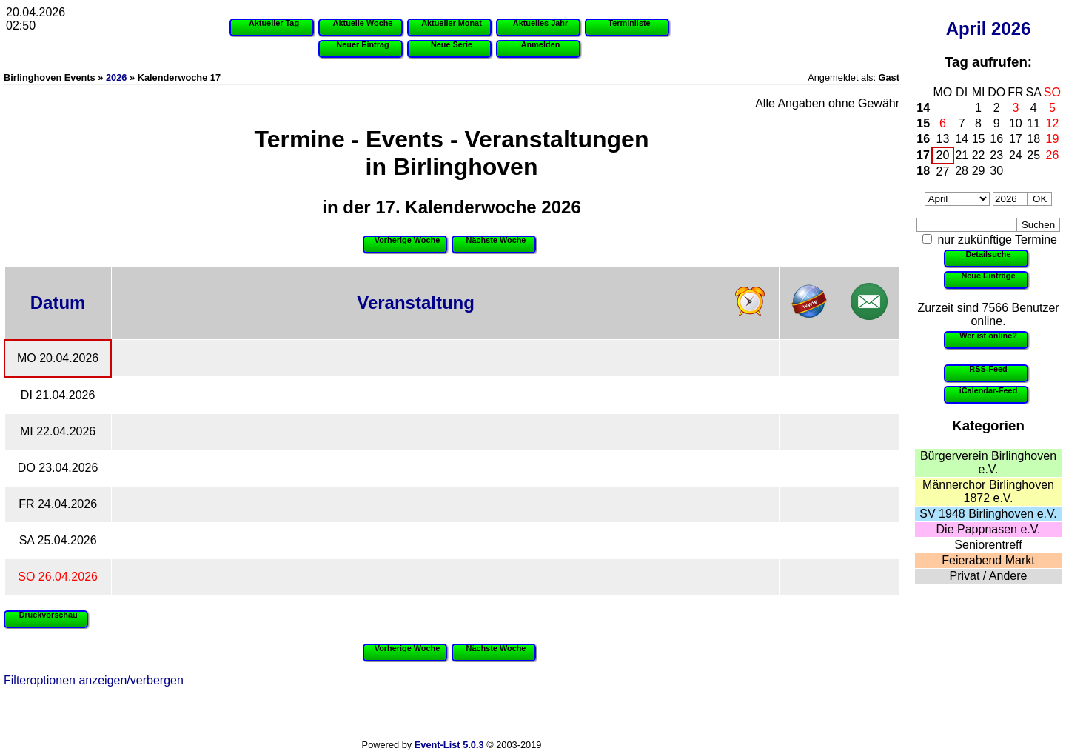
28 (961, 170)
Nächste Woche (496, 240)
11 (1033, 123)
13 (943, 139)
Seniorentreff (988, 544)
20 (943, 155)
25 (1033, 155)
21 (961, 155)
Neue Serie (451, 44)
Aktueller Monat (451, 23)
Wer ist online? (988, 335)
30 (996, 170)
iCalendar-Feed (988, 390)
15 (923, 123)
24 (1015, 155)
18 (1033, 139)
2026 (1010, 29)
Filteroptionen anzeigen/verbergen (94, 680)
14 (923, 107)
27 (943, 171)
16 (923, 139)
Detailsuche (987, 254)
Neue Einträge (988, 275)
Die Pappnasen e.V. (988, 529)
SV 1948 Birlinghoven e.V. (987, 513)
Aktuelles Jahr (540, 23)
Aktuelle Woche (363, 23)
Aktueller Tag (274, 23)
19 (1052, 139)
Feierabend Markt (988, 560)
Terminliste (629, 23)
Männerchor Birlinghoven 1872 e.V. (988, 491)
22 (978, 155)
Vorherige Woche (407, 240)
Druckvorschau (48, 614)
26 (1052, 155)
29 (978, 170)
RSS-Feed (988, 368)
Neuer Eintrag (362, 44)
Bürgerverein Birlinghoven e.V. (988, 462)
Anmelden (540, 44)
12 (1052, 123)
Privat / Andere (989, 576)
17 (1015, 139)
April (966, 29)
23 (996, 155)
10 (1015, 123)
